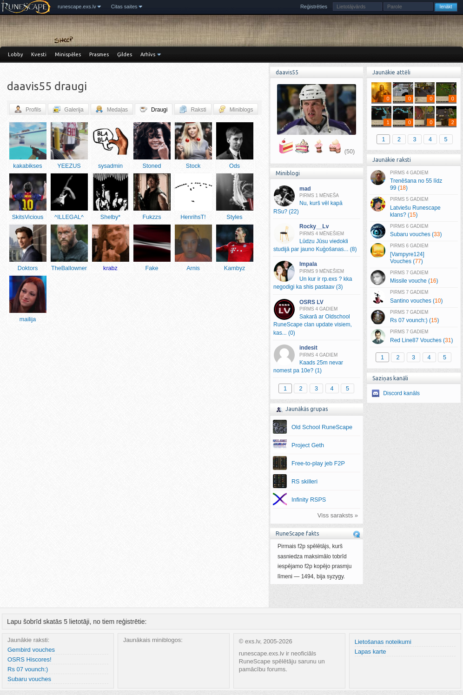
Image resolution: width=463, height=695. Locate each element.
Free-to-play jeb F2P (318, 463)
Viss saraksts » (337, 515)
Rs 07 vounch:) (27, 669)
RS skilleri (304, 481)
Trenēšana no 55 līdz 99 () (413, 181)
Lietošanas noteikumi (383, 641)
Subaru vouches (29, 678)
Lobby (15, 54)
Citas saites (124, 6)
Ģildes (124, 54)
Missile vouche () (413, 277)
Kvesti (38, 54)
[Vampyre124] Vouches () (413, 254)
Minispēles (68, 54)
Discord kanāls (401, 393)
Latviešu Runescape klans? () (413, 207)
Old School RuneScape (321, 427)
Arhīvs (147, 54)
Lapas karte (370, 651)
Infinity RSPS (308, 499)
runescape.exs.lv (77, 6)
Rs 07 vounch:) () (413, 317)
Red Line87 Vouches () (413, 336)
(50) (349, 151)
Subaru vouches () (413, 231)
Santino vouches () (413, 297)
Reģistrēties (313, 6)
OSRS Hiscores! (29, 659)
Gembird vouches (31, 649)
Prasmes (99, 54)
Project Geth (307, 445)
